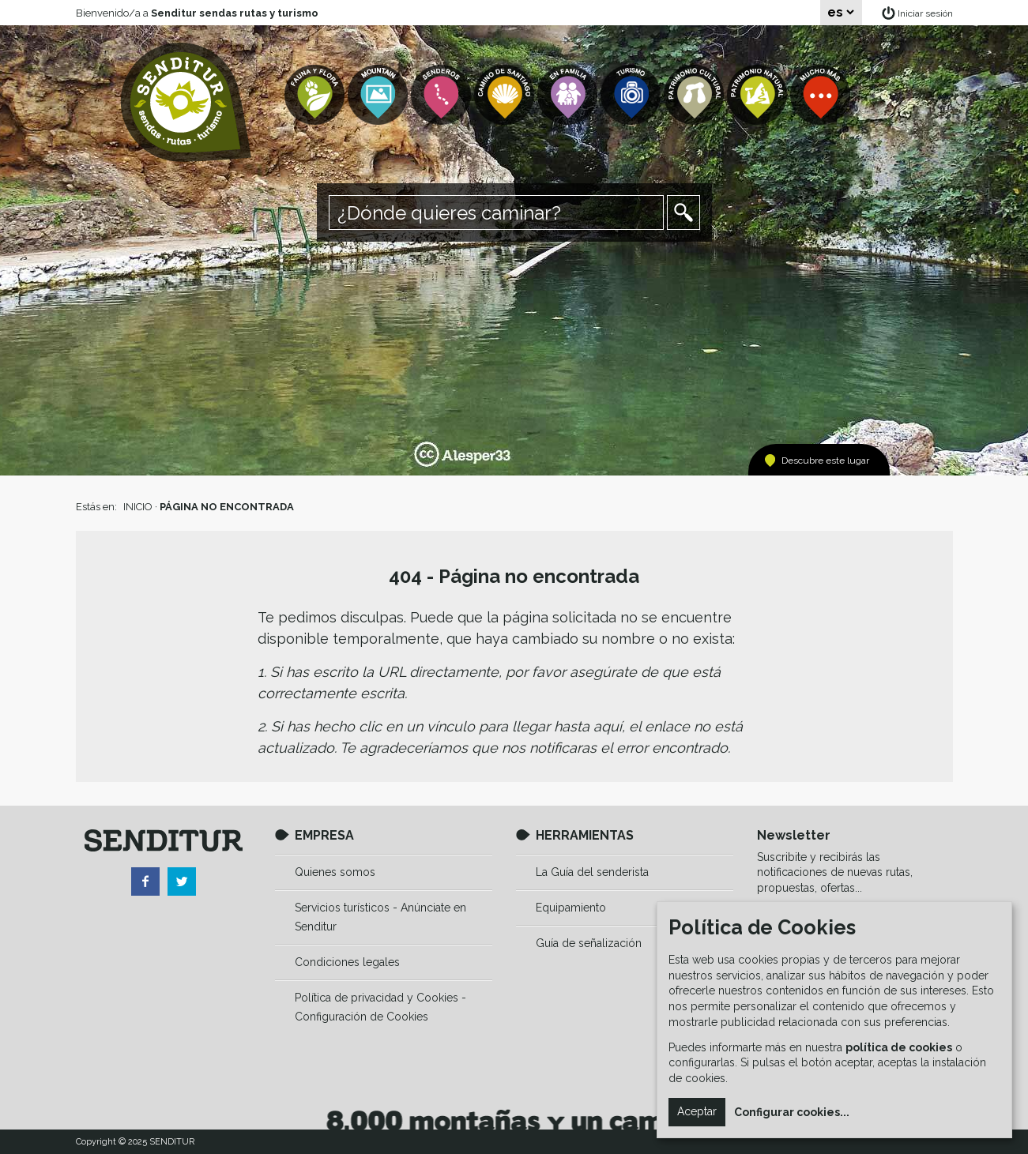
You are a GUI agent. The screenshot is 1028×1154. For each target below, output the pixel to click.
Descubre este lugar (825, 460)
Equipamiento (571, 907)
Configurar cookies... (791, 1112)
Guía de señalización (589, 943)
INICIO (138, 507)
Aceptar (697, 1111)
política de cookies (898, 1047)
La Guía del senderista (592, 872)
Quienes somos (335, 872)
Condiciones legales (347, 962)
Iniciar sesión (925, 13)
